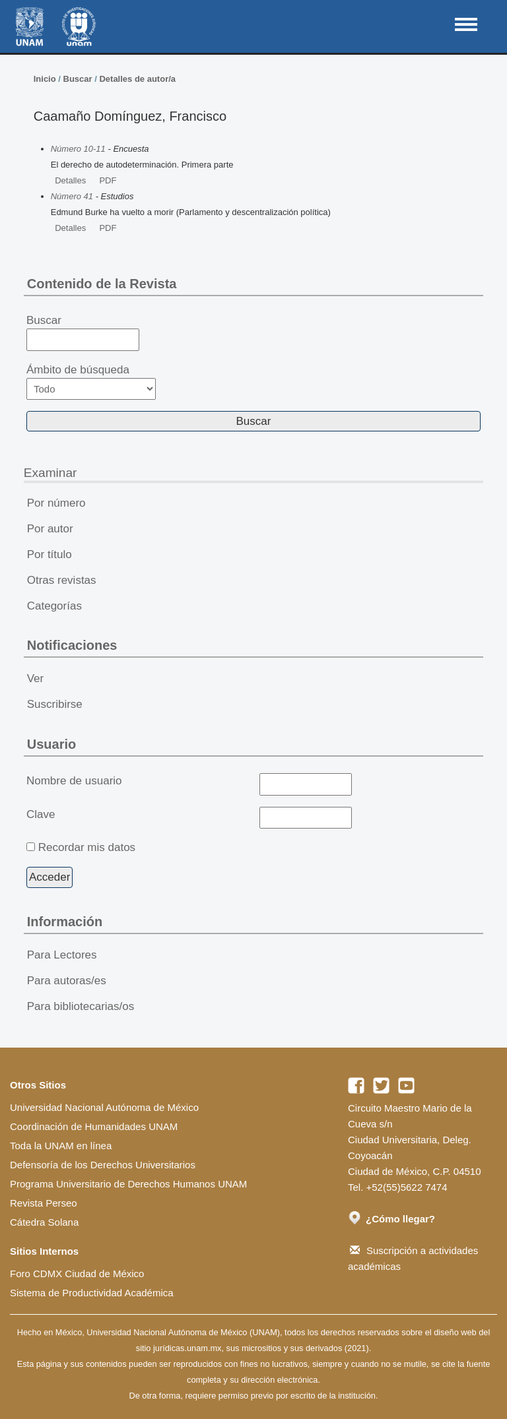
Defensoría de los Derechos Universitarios (102, 1164)
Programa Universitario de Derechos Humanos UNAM (128, 1183)
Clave (40, 814)
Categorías (54, 606)
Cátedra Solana (44, 1222)
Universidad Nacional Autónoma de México (104, 1107)
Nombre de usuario (74, 780)
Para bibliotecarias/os (81, 1006)
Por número (56, 503)
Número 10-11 (78, 149)
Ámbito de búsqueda (91, 381)
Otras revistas (61, 580)
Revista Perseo (43, 1203)
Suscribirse (55, 704)
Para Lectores (62, 955)
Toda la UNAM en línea (61, 1145)
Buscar (77, 79)
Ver (35, 678)
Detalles (70, 180)
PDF (107, 180)
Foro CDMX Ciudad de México (77, 1273)
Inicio (45, 79)
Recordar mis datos (86, 847)
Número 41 (72, 196)
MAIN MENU (466, 24)
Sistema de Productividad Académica (92, 1292)
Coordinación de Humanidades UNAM (94, 1126)
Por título (49, 554)
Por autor (50, 528)
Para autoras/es (66, 980)
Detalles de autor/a (137, 79)
